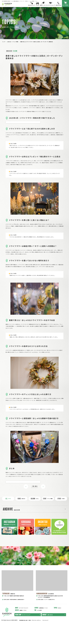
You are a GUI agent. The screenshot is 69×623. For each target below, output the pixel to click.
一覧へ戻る (34, 486)
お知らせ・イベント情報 (12, 41)
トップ (3, 41)
